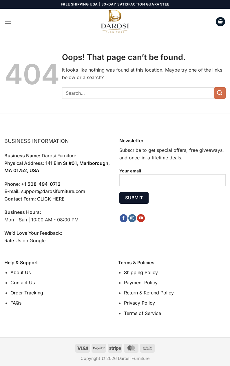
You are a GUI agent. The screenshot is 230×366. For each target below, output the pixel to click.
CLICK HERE (51, 199)
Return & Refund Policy (149, 293)
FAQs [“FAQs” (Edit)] (15, 303)
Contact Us (22, 282)
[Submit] (220, 93)
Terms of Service (142, 313)
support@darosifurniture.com (53, 191)
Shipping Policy (141, 272)
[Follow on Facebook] (123, 218)
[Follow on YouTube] (141, 218)
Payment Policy (141, 282)
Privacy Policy (139, 303)
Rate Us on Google (24, 240)
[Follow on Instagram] (132, 218)
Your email (172, 179)
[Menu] (7, 21)
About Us (20, 272)
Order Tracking (26, 293)
